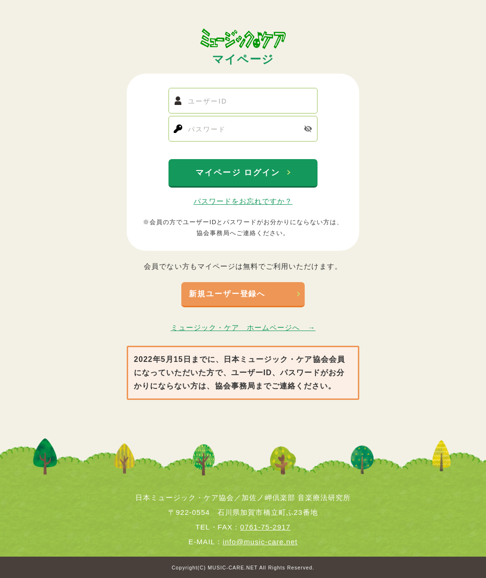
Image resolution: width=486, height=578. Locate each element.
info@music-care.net (260, 542)
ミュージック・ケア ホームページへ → (243, 327)
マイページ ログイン (239, 172)
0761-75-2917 (265, 527)
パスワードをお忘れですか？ (243, 201)
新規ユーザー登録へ (227, 294)
